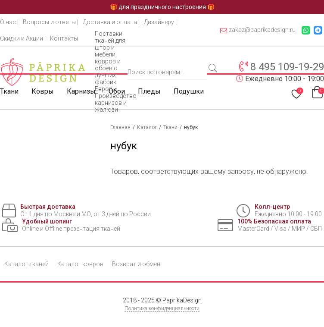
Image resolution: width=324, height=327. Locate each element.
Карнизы (81, 91)
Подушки (189, 91)
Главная (120, 127)
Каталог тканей (26, 264)
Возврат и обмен (136, 264)
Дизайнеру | (160, 22)
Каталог (147, 127)
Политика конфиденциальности (162, 308)
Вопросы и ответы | (50, 22)
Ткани (9, 91)
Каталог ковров (80, 264)
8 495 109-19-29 (287, 67)
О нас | (9, 22)
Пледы (149, 91)
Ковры (42, 91)
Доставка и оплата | (111, 22)
